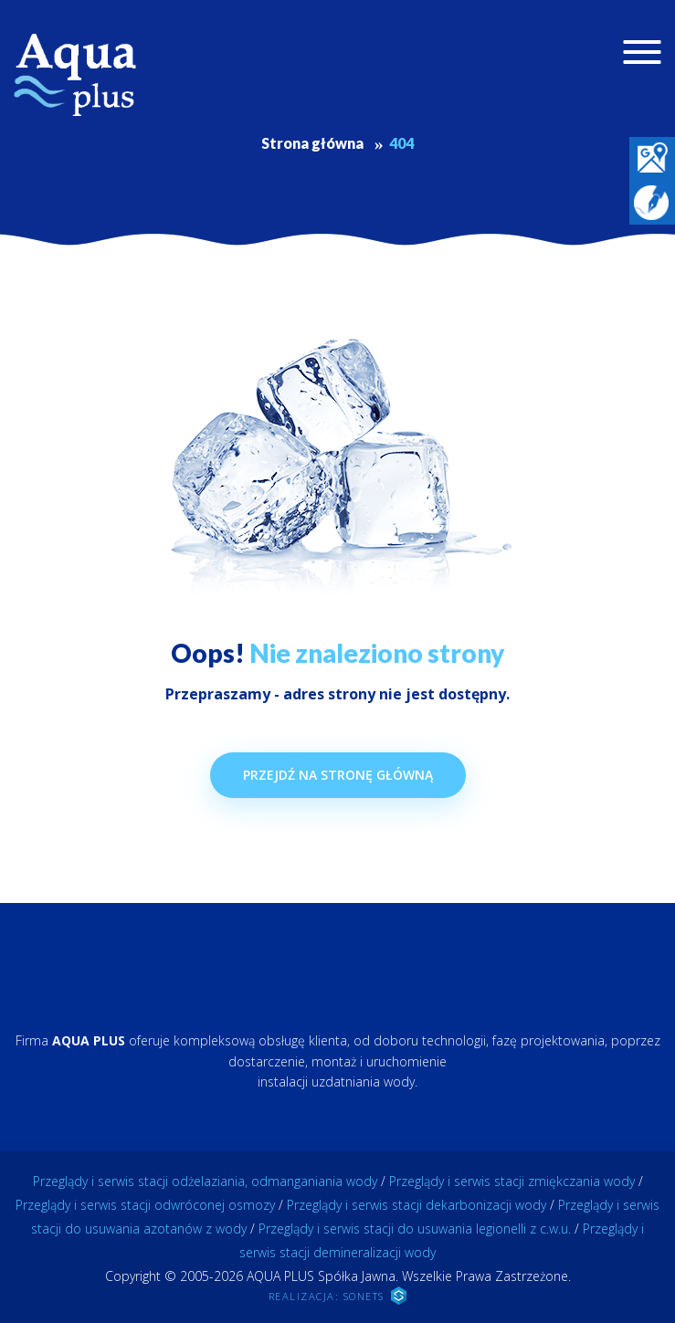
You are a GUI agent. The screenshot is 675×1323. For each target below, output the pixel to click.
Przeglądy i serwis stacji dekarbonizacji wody (416, 1204)
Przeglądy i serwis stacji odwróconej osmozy (145, 1204)
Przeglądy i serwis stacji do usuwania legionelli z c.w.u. (414, 1228)
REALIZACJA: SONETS (338, 1295)
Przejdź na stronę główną (338, 774)
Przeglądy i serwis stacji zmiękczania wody (512, 1181)
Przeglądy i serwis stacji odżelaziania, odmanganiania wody (205, 1181)
